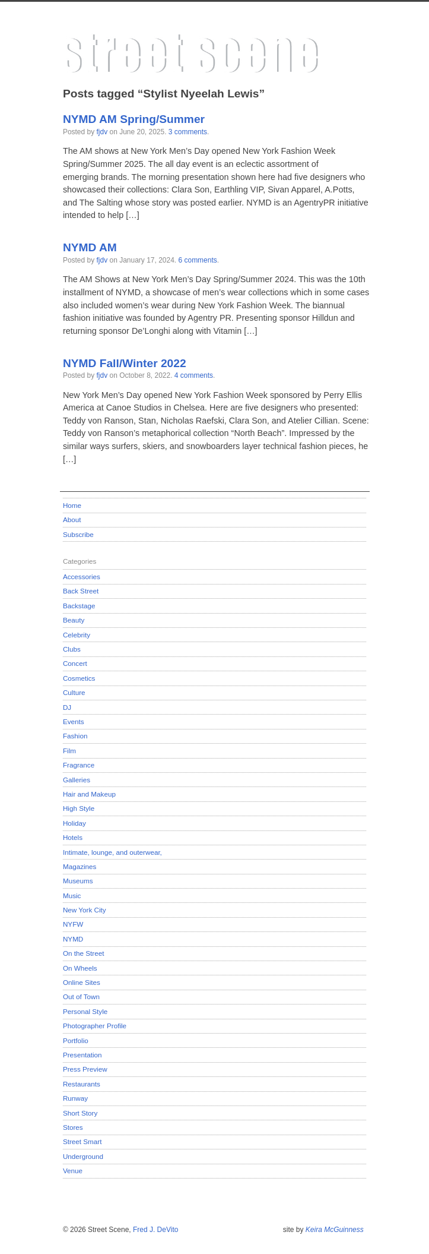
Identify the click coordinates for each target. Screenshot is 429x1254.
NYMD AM (90, 247)
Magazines (80, 866)
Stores (73, 1127)
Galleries (76, 780)
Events (73, 721)
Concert (75, 663)
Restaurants (81, 1084)
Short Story (80, 1113)
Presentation (82, 1055)
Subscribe (78, 534)
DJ (67, 707)
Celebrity (76, 635)
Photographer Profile (94, 1025)
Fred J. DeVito (155, 1229)
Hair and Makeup (89, 794)
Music (72, 895)
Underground (83, 1156)
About (72, 519)
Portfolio (75, 1040)
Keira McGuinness (335, 1229)
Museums (78, 881)
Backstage (79, 605)
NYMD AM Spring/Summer (134, 119)
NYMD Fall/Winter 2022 (124, 363)
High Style (78, 808)
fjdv (102, 132)
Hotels (72, 837)
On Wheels (80, 968)
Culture (74, 692)
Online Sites (81, 982)
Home (72, 505)
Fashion (75, 736)
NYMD (73, 939)
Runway (75, 1098)
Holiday (74, 823)
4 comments (193, 375)
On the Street (83, 953)
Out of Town (81, 996)
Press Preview (85, 1069)
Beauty (73, 620)
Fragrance (78, 765)
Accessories (81, 576)
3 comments (188, 132)
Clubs (72, 649)
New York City (84, 910)
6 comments (197, 260)
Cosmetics (79, 678)
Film (69, 750)
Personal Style (85, 1011)
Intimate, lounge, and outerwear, (112, 852)
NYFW (73, 924)
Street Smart (82, 1141)
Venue (72, 1170)
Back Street (80, 591)
